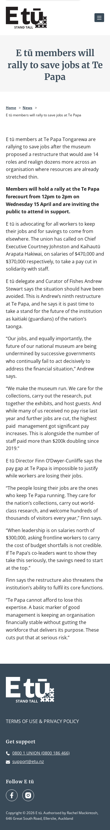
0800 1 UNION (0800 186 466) (41, 753)
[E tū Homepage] (26, 17)
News (27, 107)
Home (11, 107)
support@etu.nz (28, 761)
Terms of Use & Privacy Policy (42, 721)
